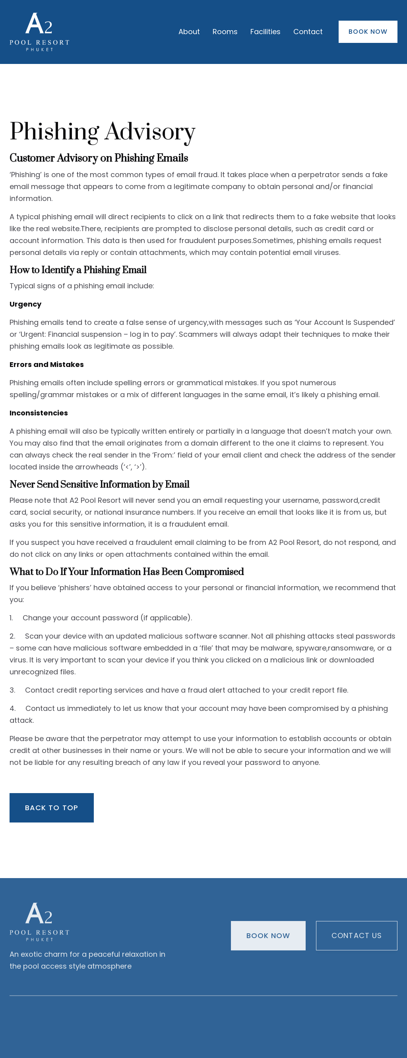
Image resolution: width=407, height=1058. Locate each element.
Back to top (51, 808)
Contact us (356, 938)
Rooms (225, 32)
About (189, 32)
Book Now (368, 31)
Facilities (265, 32)
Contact (308, 32)
